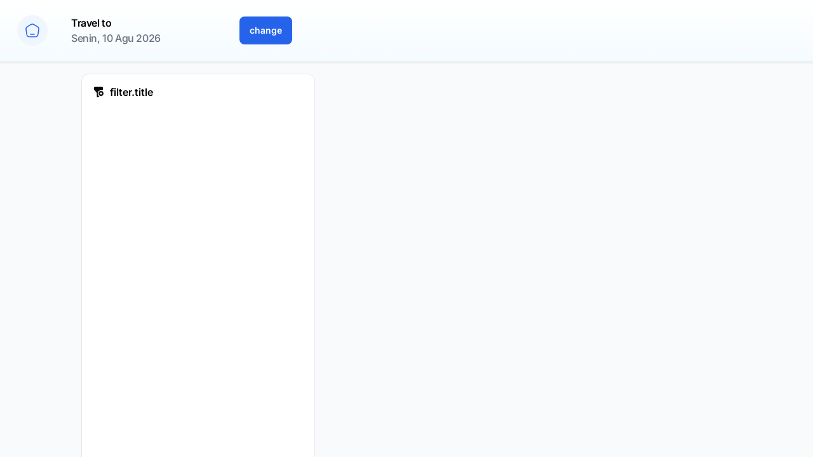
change (266, 30)
